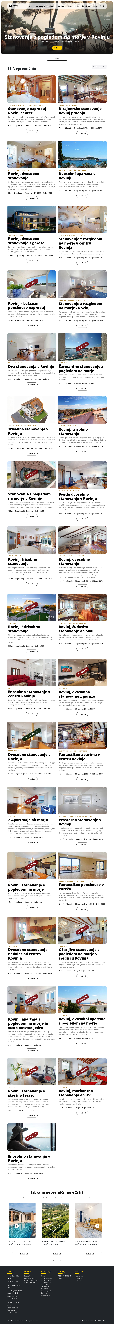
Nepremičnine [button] (40, 6)
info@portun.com (13, 1302)
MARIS (60, 1278)
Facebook (79, 1278)
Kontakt (95, 6)
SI (103, 6)
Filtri (57, 59)
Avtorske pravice (46, 1291)
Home (30, 6)
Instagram (79, 1276)
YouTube (79, 1280)
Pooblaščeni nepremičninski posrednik (29, 1278)
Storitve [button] (61, 6)
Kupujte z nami (46, 1280)
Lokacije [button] (51, 6)
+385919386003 (12, 1299)
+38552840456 (12, 1297)
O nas (70, 6)
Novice (76, 6)
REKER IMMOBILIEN (64, 1276)
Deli (57, 48)
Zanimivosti (86, 6)
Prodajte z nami (46, 1278)
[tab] (54, 1260)
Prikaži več (31, 131)
